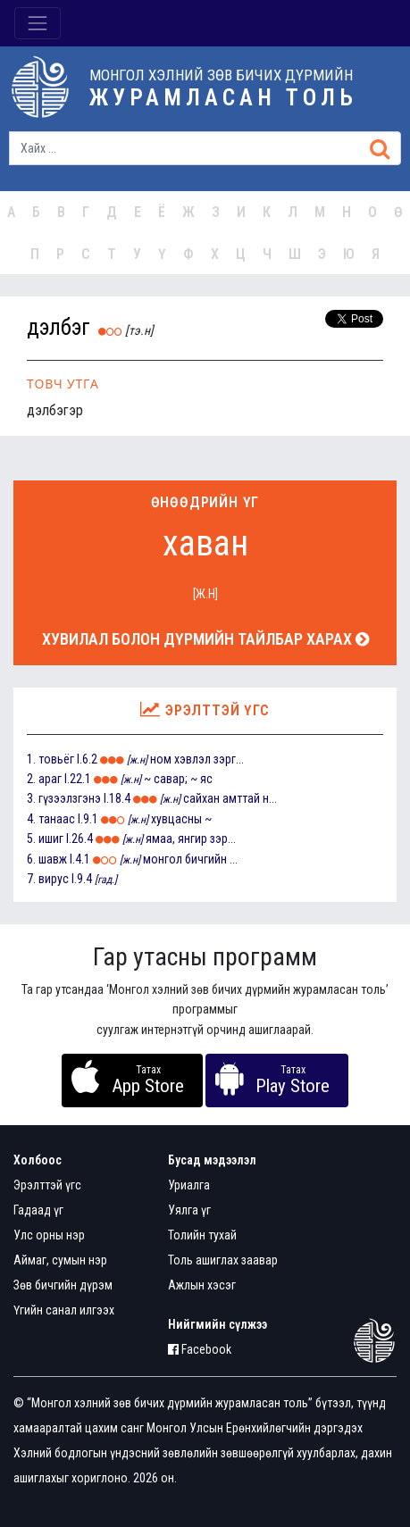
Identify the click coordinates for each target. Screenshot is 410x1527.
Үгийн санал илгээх (63, 1310)
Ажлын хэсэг (202, 1285)
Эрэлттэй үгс (47, 1185)
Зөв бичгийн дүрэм (63, 1285)
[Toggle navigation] (37, 23)
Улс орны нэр (49, 1235)
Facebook (199, 1349)
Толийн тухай (202, 1235)
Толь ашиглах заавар (223, 1260)
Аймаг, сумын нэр (60, 1260)
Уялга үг (189, 1210)
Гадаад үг (38, 1210)
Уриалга (189, 1185)
